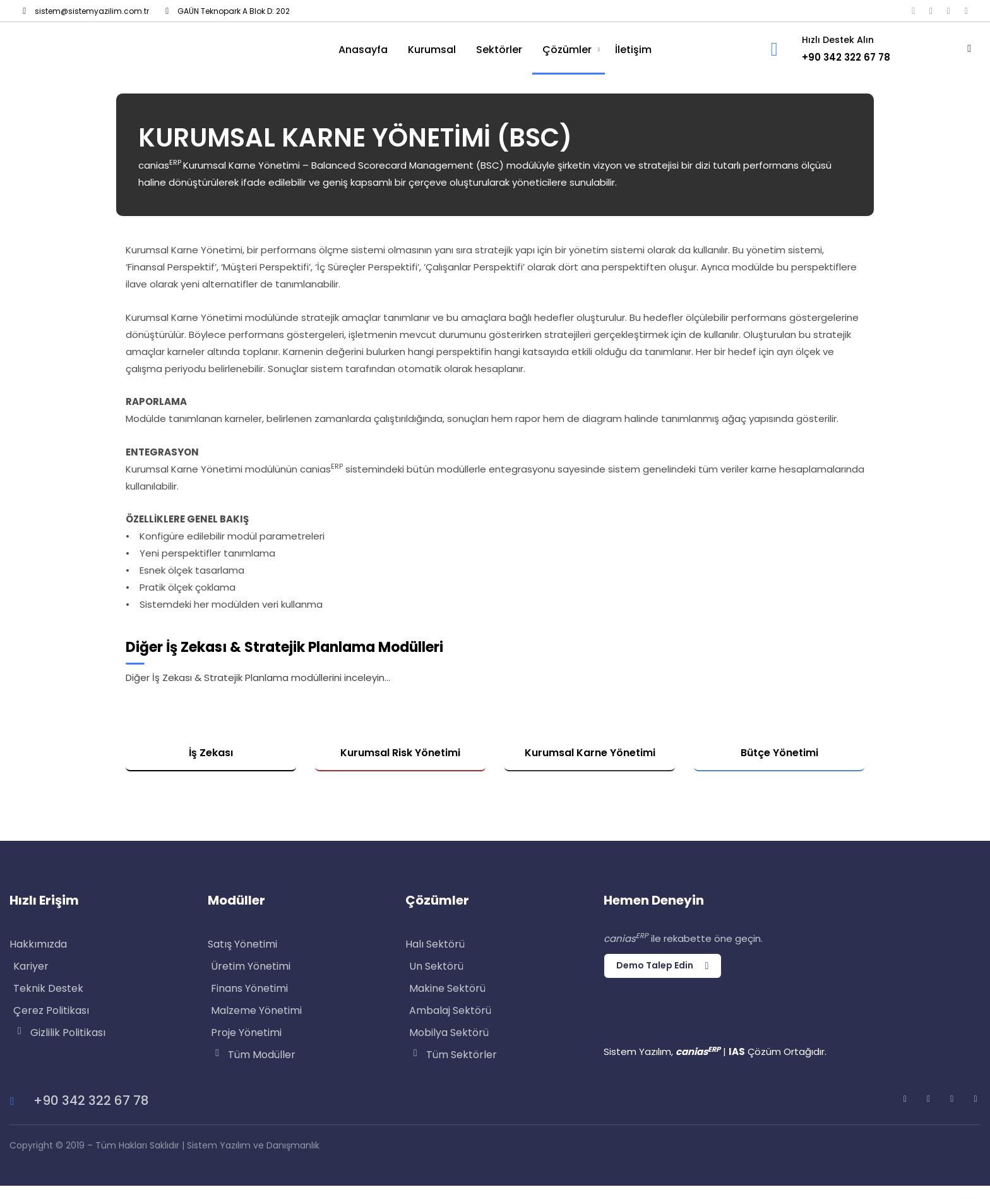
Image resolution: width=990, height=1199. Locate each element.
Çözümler (567, 49)
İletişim (633, 49)
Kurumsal (432, 49)
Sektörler (499, 49)
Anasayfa (363, 49)
